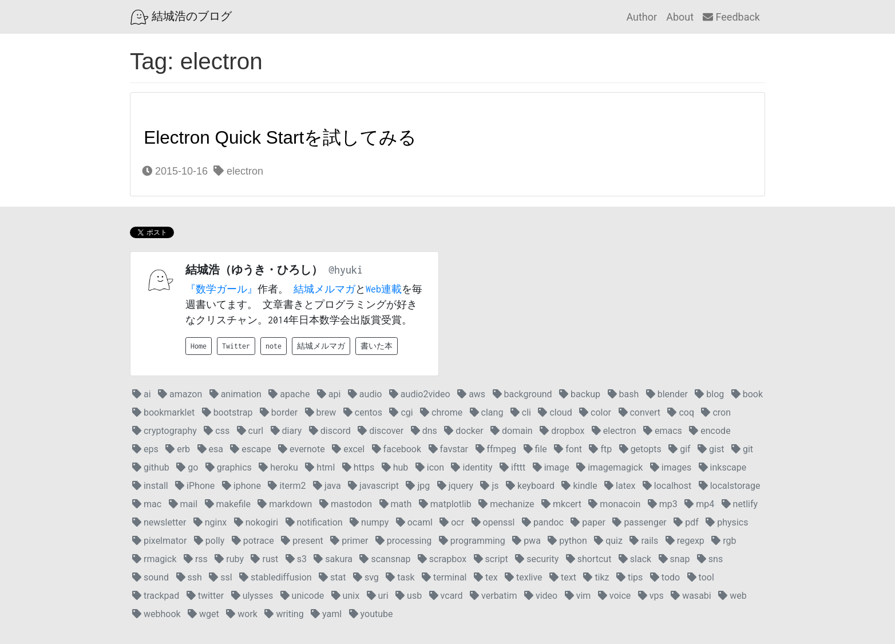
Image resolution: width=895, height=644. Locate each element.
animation (235, 394)
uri (378, 595)
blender (667, 394)
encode (709, 430)
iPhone (195, 485)
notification (314, 522)
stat (332, 577)
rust (264, 559)
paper (588, 522)
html (320, 467)
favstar (448, 449)
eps (145, 449)
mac (146, 504)
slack (635, 559)
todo (665, 577)
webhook (156, 614)
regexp (685, 540)
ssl (220, 577)
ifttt (512, 467)
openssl (493, 522)
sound (150, 577)
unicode (302, 595)
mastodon (345, 504)
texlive (523, 577)
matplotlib (445, 504)
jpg (418, 485)
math (395, 504)
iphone (241, 485)
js (489, 485)
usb (408, 595)
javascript (373, 485)
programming (472, 540)
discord (330, 430)
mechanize (506, 504)
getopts (640, 449)
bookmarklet (163, 412)
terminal (444, 577)
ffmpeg (496, 449)
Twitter (236, 346)
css (216, 430)
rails (643, 540)
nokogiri (256, 522)
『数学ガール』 (221, 289)
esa (210, 449)
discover (380, 430)
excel (348, 449)
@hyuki (345, 270)
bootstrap (227, 412)
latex (619, 485)
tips (629, 577)
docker (463, 430)
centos (362, 412)
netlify (740, 504)
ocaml (414, 522)
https (358, 467)
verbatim (493, 595)
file (535, 449)
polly (209, 540)
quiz (608, 540)
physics (727, 522)
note (274, 346)
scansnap (384, 559)
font (568, 449)
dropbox (562, 430)
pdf (686, 522)
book (747, 394)
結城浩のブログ (181, 17)
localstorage (730, 485)
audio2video (419, 394)
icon (429, 467)
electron (238, 171)
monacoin (614, 504)
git (742, 449)
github (150, 467)
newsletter (159, 522)
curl (250, 430)
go (187, 467)
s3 (296, 559)
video (540, 595)
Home (199, 346)
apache (289, 394)
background (522, 394)
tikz (596, 577)
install (150, 485)
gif (679, 449)
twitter (205, 595)
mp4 (699, 504)
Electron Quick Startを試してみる (280, 137)
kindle (579, 485)
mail (183, 504)
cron (716, 412)
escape (250, 449)
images (670, 467)
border (279, 412)
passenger (639, 522)
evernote (301, 449)
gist (711, 449)
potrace (253, 540)
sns (710, 559)
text (562, 577)
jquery (455, 485)
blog (709, 394)
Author (641, 17)
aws (471, 394)
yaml (326, 614)
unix (345, 595)
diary (286, 430)
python (567, 540)
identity (471, 467)
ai (141, 394)
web (732, 595)
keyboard (530, 485)
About (680, 17)
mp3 (663, 504)
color (595, 412)
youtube (371, 614)
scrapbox (442, 559)
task (400, 577)
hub (395, 467)
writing (283, 614)
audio (365, 394)
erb (177, 449)
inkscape (723, 467)
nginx (210, 522)
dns (424, 430)
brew (320, 412)
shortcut (589, 559)
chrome (441, 412)
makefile (228, 504)
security (537, 559)
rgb (723, 540)
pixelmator (159, 540)
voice (614, 595)
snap (674, 559)
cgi (401, 412)
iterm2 (287, 485)
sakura (333, 559)
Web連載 (384, 289)
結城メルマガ (324, 289)
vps (651, 595)
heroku (278, 467)
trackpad (155, 595)
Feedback (731, 17)
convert (639, 412)
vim (578, 595)
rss (196, 559)
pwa (526, 540)
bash (623, 394)
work (242, 614)
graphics (228, 467)
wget (203, 614)
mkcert (561, 504)
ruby (229, 559)
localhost (667, 485)
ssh (189, 577)
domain (511, 430)
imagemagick (609, 467)
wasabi (691, 595)
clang (487, 412)
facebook (396, 449)
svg (366, 577)
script (491, 559)
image (551, 467)
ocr (451, 522)
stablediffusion (275, 577)
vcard (446, 595)
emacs (662, 430)
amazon (180, 394)
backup (579, 394)
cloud (555, 412)
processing (403, 540)
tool (700, 577)
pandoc (543, 522)
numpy (369, 522)
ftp (600, 449)
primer (349, 540)
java (327, 485)
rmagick (154, 559)
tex (486, 577)
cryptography (164, 430)
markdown (285, 504)
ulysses (252, 595)
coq (680, 412)
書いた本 (377, 346)
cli (520, 412)
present (302, 540)
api (329, 394)
